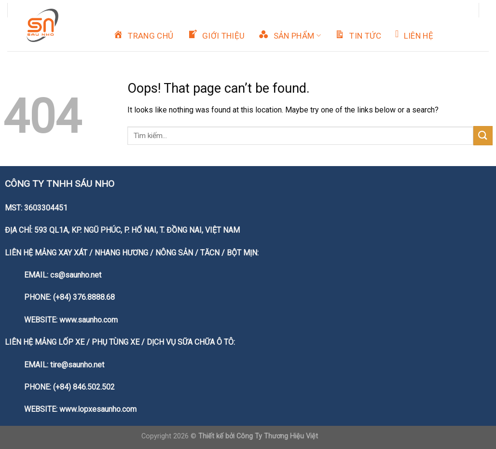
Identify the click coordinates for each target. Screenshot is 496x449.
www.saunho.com (88, 319)
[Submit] (483, 135)
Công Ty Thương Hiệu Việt (277, 436)
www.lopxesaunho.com (98, 409)
